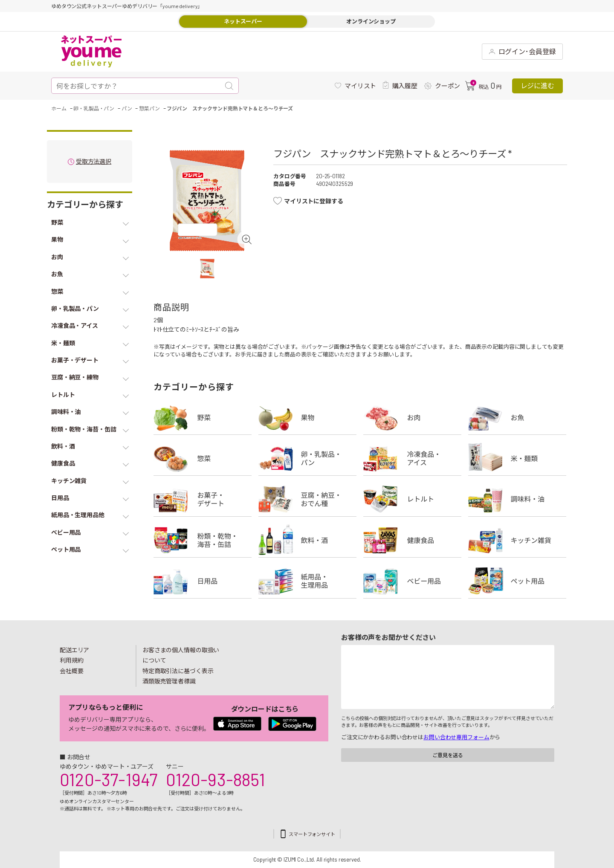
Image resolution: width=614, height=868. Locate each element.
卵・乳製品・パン (307, 458)
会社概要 (72, 670)
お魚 (517, 417)
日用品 (203, 581)
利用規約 (72, 660)
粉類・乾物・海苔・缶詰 (203, 540)
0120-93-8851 (215, 779)
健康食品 (412, 540)
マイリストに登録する (313, 201)
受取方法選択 (93, 162)
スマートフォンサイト (312, 834)
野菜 (203, 417)
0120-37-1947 (108, 779)
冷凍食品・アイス (412, 458)
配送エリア (74, 650)
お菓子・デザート (203, 499)
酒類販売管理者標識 (169, 681)
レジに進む (537, 85)
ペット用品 (517, 581)
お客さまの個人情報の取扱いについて (180, 655)
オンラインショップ (371, 21)
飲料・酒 (307, 540)
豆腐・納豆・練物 (307, 499)
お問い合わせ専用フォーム (456, 737)
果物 (307, 417)
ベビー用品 (412, 581)
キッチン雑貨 (517, 540)
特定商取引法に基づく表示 (177, 670)
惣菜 (203, 458)
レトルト (412, 499)
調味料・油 (517, 499)
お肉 (412, 417)
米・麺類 (517, 458)
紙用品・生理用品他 (307, 581)
